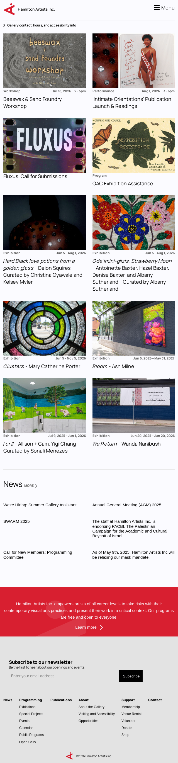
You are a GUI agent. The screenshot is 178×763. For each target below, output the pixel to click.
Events (24, 720)
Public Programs (31, 734)
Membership (130, 706)
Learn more (86, 627)
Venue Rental (131, 713)
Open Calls (27, 742)
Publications (61, 700)
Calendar (26, 727)
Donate (126, 727)
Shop (125, 734)
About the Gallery (91, 706)
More (30, 486)
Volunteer (128, 720)
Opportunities (88, 720)
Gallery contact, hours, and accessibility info (41, 25)
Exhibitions (27, 706)
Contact (155, 700)
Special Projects (31, 713)
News (8, 700)
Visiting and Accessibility (97, 713)
